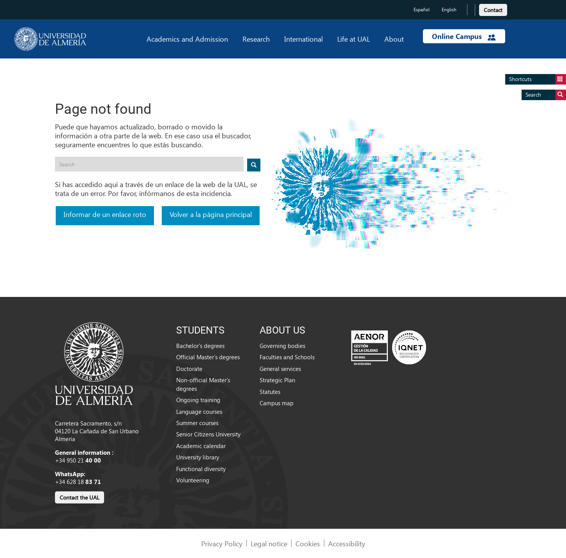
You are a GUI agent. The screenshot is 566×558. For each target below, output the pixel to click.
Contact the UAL (79, 497)
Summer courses (197, 423)
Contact (493, 10)
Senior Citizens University (208, 434)
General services (280, 369)
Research (256, 39)
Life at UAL (353, 39)
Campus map (277, 403)
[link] (493, 9)
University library (197, 457)
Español (422, 9)
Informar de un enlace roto (105, 214)
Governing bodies (282, 346)
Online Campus (464, 36)
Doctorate (189, 369)
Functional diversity (201, 469)
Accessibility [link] (346, 543)
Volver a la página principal (211, 214)
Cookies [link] (307, 543)
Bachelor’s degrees (200, 346)
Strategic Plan (277, 380)
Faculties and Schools (287, 357)
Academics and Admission (187, 39)
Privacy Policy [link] (221, 543)
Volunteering (192, 480)
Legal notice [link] (269, 543)
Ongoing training (198, 400)
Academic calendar (201, 446)
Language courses (199, 411)
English (449, 9)
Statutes (270, 392)
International (303, 39)
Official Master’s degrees (208, 357)
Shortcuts (537, 79)
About (394, 39)
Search (545, 95)
